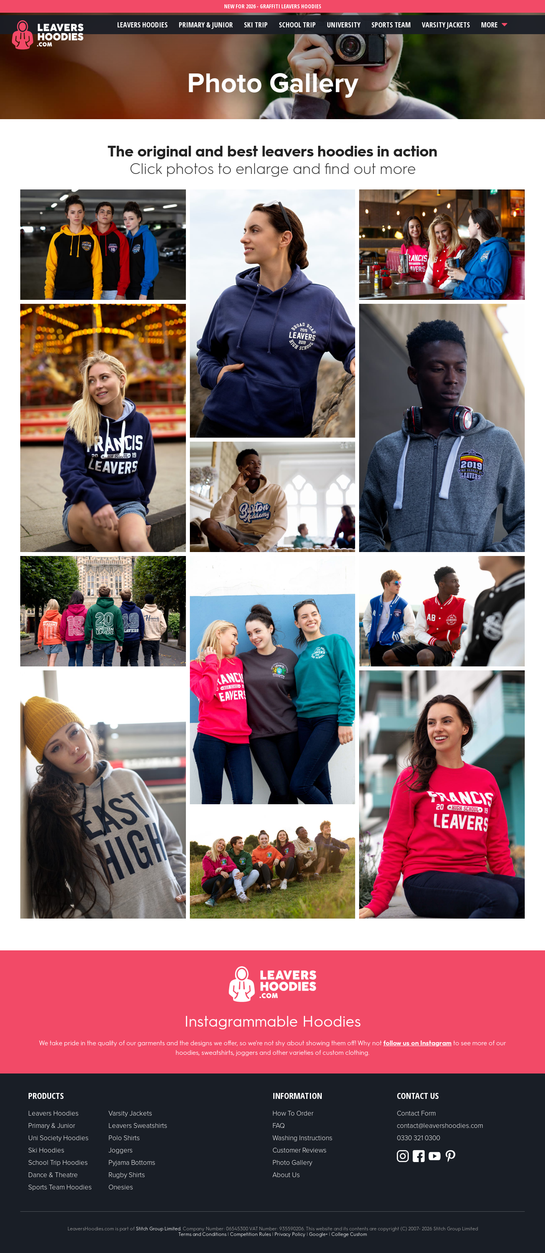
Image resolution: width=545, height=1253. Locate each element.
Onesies (120, 1187)
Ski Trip (256, 24)
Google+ (318, 1234)
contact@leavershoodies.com (440, 1126)
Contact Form (416, 1113)
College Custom (349, 1234)
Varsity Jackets (446, 24)
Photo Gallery (292, 1162)
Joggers (120, 1150)
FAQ (278, 1126)
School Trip (297, 24)
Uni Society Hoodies (58, 1138)
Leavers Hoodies (142, 24)
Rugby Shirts (126, 1175)
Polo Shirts (124, 1138)
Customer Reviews (299, 1150)
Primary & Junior (206, 24)
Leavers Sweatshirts (137, 1126)
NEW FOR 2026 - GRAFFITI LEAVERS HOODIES (272, 6)
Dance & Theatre (53, 1175)
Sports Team (391, 24)
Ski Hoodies (46, 1150)
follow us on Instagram (417, 1043)
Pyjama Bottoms (131, 1162)
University (343, 24)
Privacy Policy (289, 1234)
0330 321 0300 (418, 1138)
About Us (286, 1175)
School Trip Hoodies (58, 1162)
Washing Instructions (302, 1138)
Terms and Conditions (202, 1234)
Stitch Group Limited (158, 1229)
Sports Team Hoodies (60, 1187)
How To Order (292, 1113)
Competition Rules (250, 1234)
